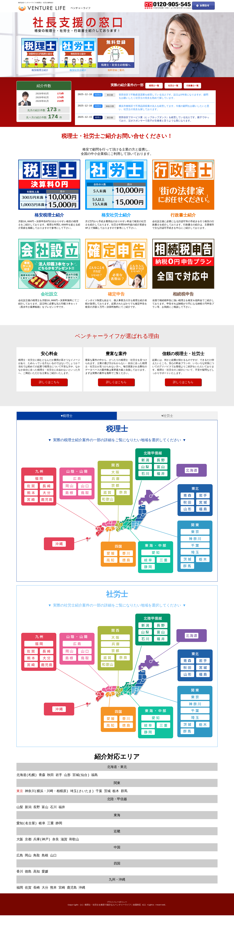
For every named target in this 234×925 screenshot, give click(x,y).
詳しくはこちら (49, 387)
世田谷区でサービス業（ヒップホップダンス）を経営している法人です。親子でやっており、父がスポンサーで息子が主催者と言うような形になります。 (164, 120)
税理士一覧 (154, 85)
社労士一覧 (173, 85)
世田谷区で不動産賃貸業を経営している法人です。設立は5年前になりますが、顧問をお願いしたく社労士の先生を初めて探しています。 (163, 96)
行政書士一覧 (192, 85)
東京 (19, 798)
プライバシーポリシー (117, 911)
